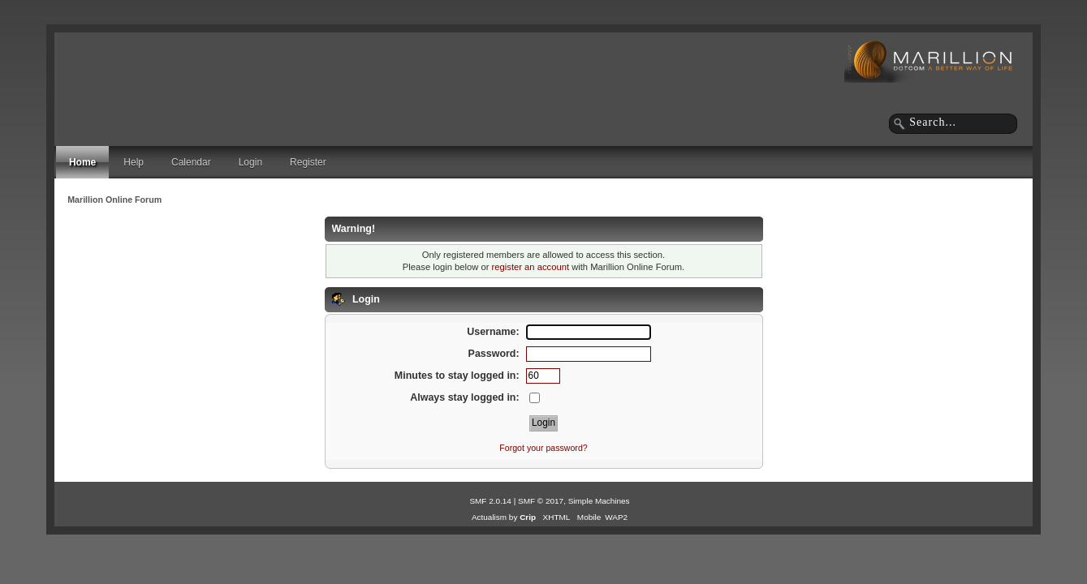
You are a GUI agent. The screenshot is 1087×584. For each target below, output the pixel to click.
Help (133, 162)
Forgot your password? (543, 448)
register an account (530, 267)
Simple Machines (599, 500)
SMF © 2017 (540, 500)
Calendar (191, 162)
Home (82, 162)
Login (250, 162)
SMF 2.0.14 (490, 500)
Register (308, 162)
